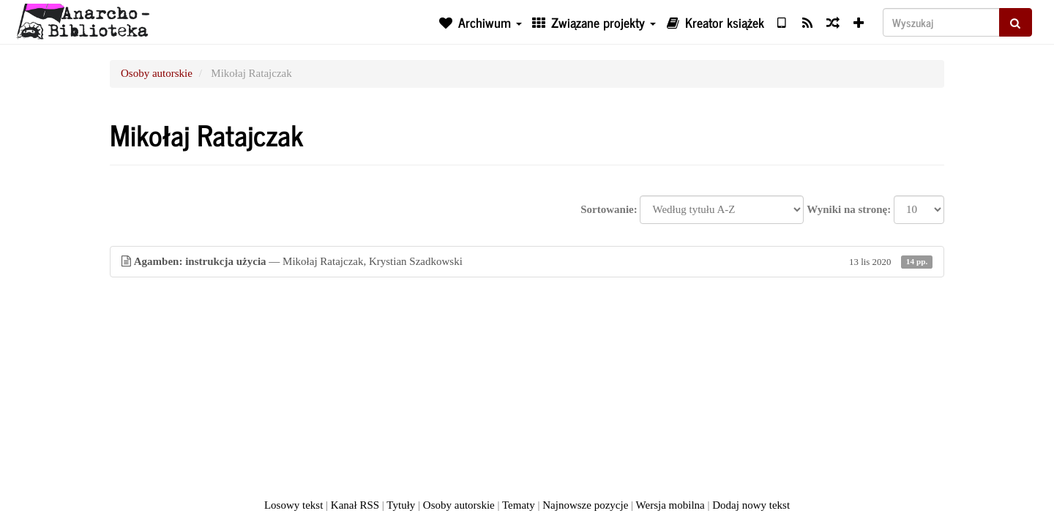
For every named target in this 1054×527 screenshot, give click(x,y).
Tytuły (400, 505)
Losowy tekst (293, 505)
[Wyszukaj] (941, 22)
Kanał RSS (355, 505)
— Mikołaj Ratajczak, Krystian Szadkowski (527, 261)
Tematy (518, 505)
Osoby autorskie (157, 73)
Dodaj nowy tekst (751, 505)
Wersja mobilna (670, 505)
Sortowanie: (609, 209)
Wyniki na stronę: (849, 209)
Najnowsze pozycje (585, 505)
